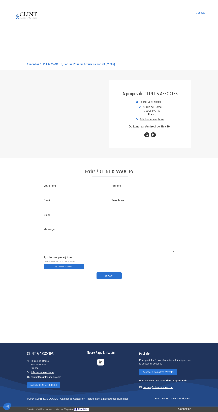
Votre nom (50, 185)
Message (49, 229)
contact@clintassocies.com (46, 377)
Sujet (47, 214)
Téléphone (118, 200)
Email (47, 200)
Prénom (116, 185)
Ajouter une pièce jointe (59, 259)
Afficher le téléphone (152, 119)
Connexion (184, 408)
